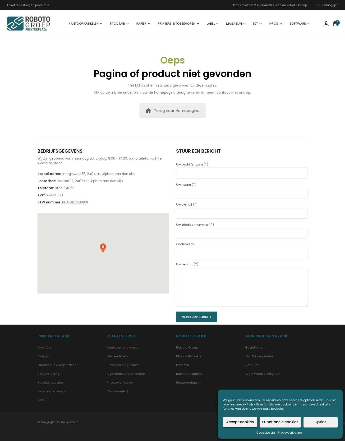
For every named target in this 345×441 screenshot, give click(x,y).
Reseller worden (50, 382)
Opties (320, 421)
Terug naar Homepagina (172, 110)
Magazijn (234, 23)
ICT (255, 23)
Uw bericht (242, 285)
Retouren (252, 365)
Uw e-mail (242, 209)
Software (298, 23)
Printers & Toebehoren (176, 23)
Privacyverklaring (289, 433)
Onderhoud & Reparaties (56, 365)
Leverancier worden (53, 391)
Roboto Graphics (189, 374)
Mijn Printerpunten (259, 356)
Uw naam (242, 189)
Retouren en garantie (123, 365)
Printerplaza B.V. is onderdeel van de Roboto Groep (270, 5)
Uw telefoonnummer (242, 229)
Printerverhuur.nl (188, 382)
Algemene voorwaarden (126, 374)
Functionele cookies (280, 421)
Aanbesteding (48, 374)
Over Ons (44, 347)
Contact (43, 356)
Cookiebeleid (265, 433)
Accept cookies (240, 421)
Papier (141, 23)
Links (41, 400)
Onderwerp (242, 248)
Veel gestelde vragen (123, 347)
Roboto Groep (187, 347)
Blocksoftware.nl (189, 356)
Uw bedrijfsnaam (242, 169)
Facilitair (117, 23)
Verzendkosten (118, 356)
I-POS (273, 23)
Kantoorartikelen (84, 23)
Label (211, 23)
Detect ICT (184, 365)
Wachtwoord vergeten (263, 374)
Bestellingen (254, 347)
